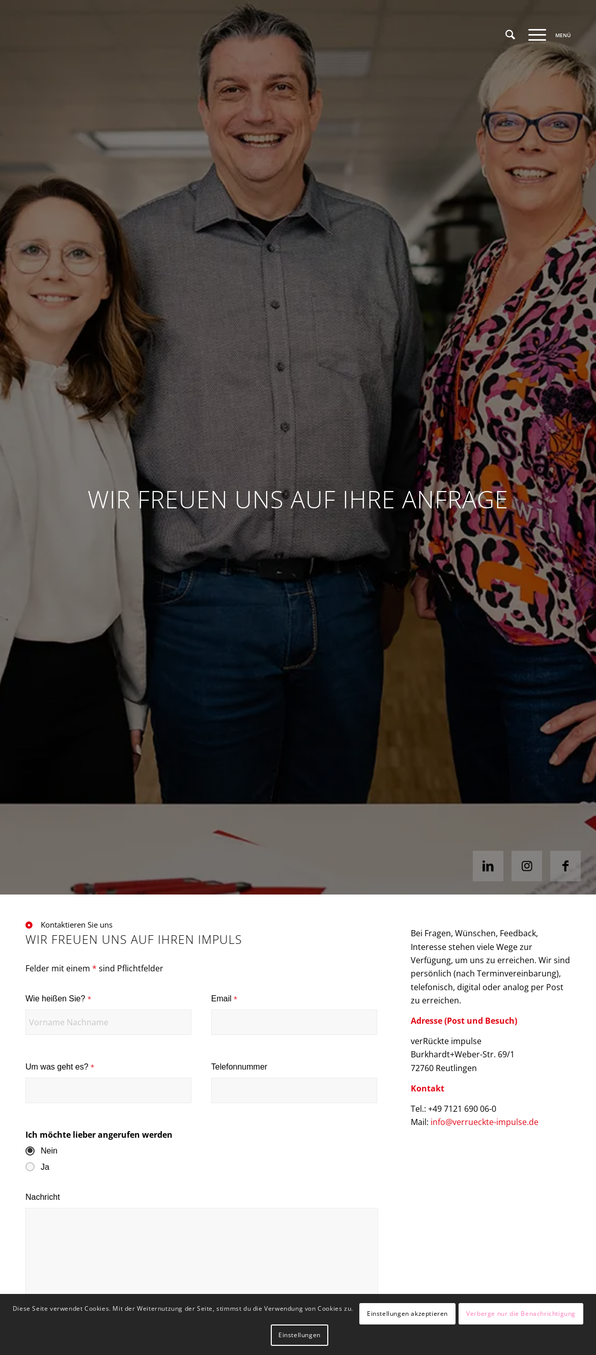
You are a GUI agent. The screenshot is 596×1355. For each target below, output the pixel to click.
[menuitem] (510, 35)
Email (224, 998)
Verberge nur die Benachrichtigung (521, 1313)
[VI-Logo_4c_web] (99, 35)
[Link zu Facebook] (565, 866)
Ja (45, 1167)
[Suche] (510, 35)
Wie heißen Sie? (58, 998)
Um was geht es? (59, 1066)
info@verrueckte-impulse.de (484, 1122)
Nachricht (42, 1197)
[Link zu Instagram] (527, 866)
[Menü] (546, 35)
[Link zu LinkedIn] (488, 866)
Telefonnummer (239, 1066)
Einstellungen (299, 1335)
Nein (49, 1150)
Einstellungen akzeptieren (407, 1313)
